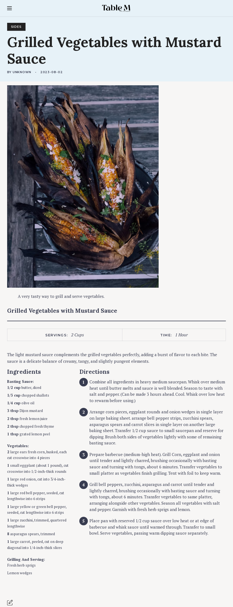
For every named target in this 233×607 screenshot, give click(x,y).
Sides (16, 27)
